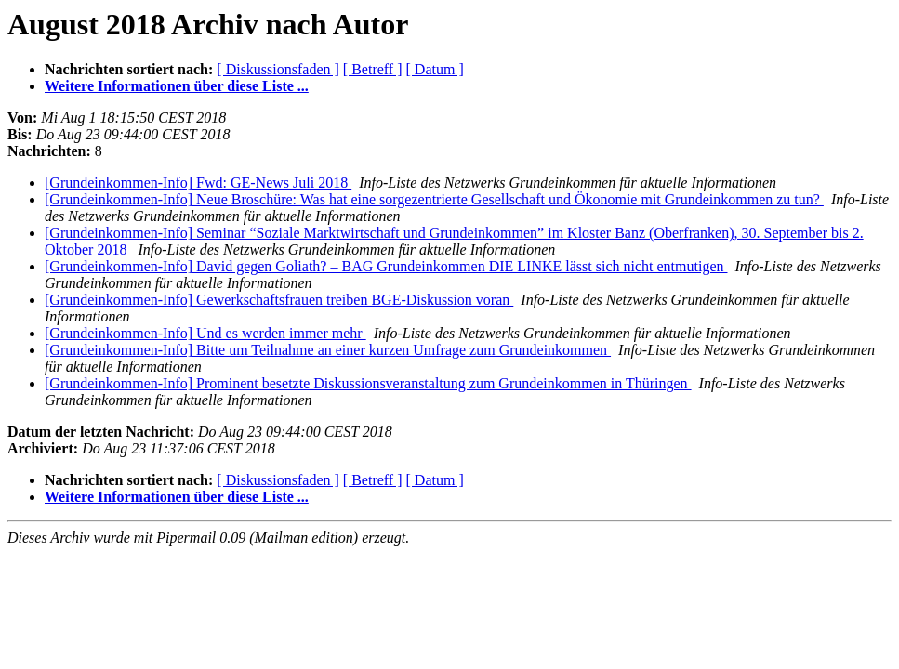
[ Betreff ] (373, 69)
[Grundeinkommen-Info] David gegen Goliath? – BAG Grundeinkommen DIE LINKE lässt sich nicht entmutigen (386, 266)
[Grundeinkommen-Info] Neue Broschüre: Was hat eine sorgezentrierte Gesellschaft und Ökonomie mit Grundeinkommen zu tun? (434, 199)
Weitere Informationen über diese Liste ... (177, 86)
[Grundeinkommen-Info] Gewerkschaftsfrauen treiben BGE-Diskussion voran (279, 300)
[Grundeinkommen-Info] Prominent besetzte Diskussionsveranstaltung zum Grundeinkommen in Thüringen (368, 383)
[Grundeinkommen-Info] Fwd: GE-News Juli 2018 (198, 182)
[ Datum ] (435, 69)
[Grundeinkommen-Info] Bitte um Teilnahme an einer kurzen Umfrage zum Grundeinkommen (328, 350)
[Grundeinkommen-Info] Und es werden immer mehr (205, 333)
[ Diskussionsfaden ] (278, 69)
